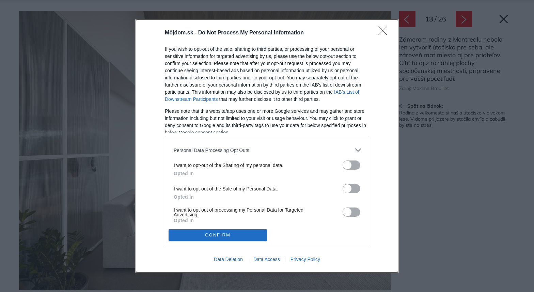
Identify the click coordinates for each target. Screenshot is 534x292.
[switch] (351, 165)
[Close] (384, 33)
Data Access (266, 259)
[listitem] (267, 150)
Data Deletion (228, 259)
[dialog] (267, 146)
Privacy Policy (305, 259)
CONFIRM (218, 234)
